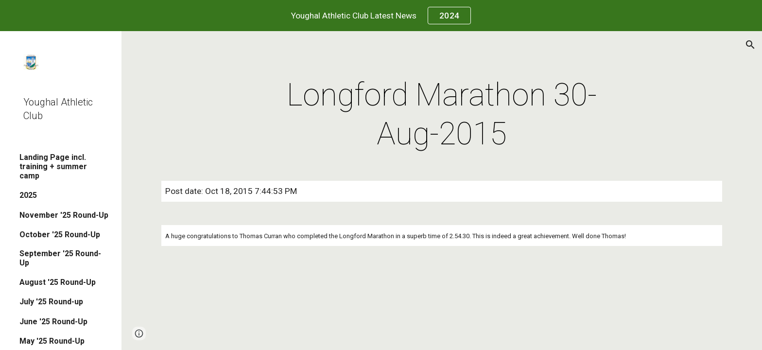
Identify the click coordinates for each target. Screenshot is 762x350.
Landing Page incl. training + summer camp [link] (53, 166)
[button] (750, 44)
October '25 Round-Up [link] (59, 234)
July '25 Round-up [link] (51, 301)
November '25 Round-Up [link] (63, 215)
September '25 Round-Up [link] (60, 258)
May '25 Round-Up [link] (52, 341)
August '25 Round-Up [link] (57, 282)
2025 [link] (28, 195)
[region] (381, 15)
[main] (441, 115)
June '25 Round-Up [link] (53, 321)
